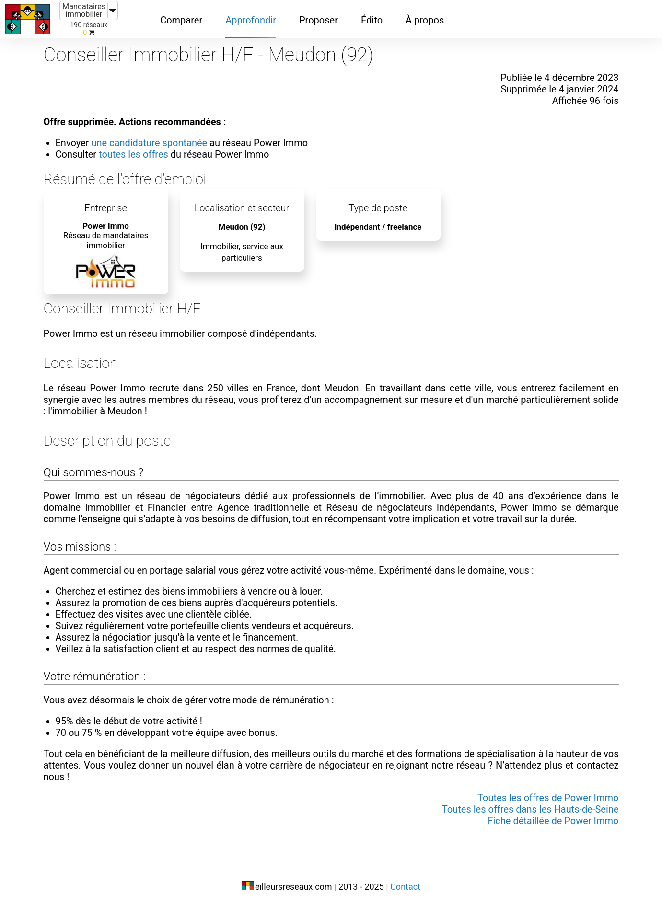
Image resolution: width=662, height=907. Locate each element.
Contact (405, 887)
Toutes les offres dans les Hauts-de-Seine (530, 809)
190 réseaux (88, 25)
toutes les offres (133, 154)
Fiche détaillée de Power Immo (553, 821)
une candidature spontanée (149, 143)
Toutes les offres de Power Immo (547, 798)
